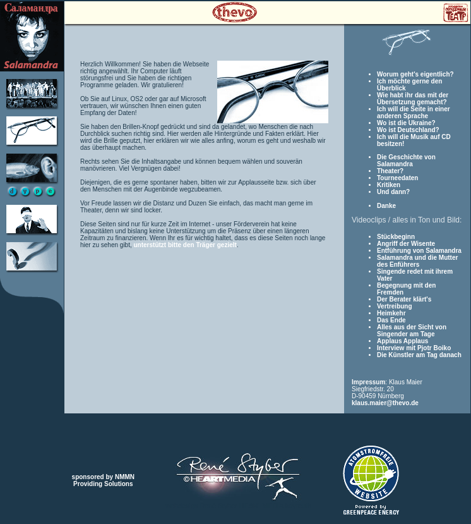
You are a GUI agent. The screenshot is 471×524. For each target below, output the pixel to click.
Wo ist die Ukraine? (406, 122)
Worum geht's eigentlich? (415, 74)
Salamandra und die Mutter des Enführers (417, 261)
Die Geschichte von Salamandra (406, 161)
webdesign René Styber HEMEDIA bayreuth (238, 505)
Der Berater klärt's (404, 299)
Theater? (390, 171)
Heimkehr (391, 313)
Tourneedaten (397, 177)
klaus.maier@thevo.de (385, 402)
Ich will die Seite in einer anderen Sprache (413, 112)
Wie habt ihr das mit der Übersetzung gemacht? (412, 99)
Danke (386, 205)
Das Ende (391, 320)
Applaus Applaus (402, 341)
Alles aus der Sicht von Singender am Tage (411, 331)
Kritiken (388, 184)
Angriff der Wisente (406, 243)
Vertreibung (394, 306)
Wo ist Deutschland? (408, 129)
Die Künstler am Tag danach (419, 354)
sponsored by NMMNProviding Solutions (103, 480)
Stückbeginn (396, 236)
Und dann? (393, 191)
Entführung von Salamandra (419, 250)
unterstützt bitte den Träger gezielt (185, 244)
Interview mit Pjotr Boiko (414, 347)
